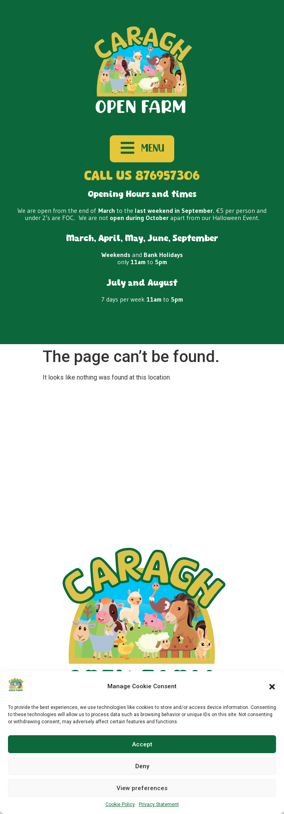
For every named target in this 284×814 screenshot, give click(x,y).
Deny (142, 766)
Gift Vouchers (245, 450)
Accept (142, 744)
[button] (272, 687)
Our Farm (139, 450)
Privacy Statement (159, 804)
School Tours (92, 450)
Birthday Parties (189, 450)
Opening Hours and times (142, 194)
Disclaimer (189, 470)
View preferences (142, 788)
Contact (30, 470)
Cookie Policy (120, 804)
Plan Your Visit (39, 450)
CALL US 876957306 (142, 176)
